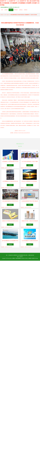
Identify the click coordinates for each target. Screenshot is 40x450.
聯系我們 (16, 9)
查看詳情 (10, 165)
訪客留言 (25, 9)
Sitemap (36, 258)
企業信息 (20, 9)
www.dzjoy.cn (10, 258)
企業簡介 (6, 9)
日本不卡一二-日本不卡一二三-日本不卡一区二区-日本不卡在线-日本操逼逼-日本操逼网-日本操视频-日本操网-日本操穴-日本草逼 (19, 3)
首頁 (2, 9)
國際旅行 (14, 258)
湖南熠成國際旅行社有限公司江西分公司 (10, 7)
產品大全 (11, 9)
